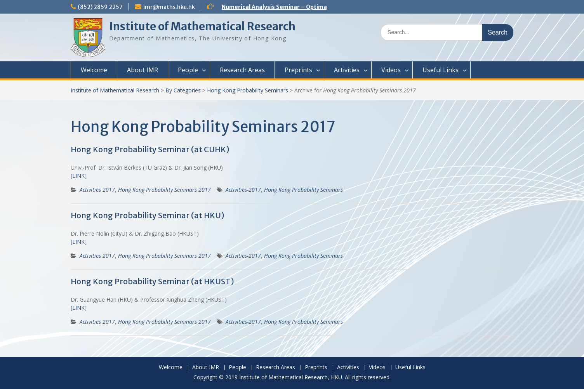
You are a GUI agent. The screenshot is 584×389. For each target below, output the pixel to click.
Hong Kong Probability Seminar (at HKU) (147, 215)
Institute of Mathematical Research (202, 26)
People (188, 70)
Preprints (298, 70)
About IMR (142, 70)
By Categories (183, 90)
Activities (347, 70)
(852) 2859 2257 (100, 6)
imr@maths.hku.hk (169, 6)
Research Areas (242, 70)
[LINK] (79, 175)
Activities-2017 (243, 189)
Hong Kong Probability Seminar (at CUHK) (150, 149)
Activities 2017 (97, 189)
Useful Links (440, 70)
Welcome (94, 70)
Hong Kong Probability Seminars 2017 (164, 189)
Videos (391, 70)
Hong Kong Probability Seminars (247, 90)
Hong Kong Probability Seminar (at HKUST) (152, 281)
